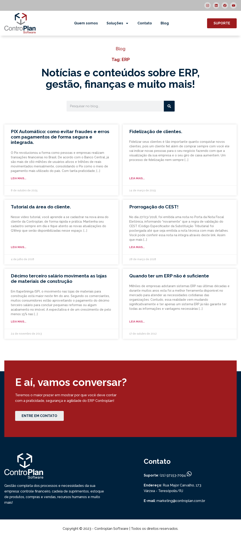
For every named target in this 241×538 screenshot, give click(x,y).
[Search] (169, 106)
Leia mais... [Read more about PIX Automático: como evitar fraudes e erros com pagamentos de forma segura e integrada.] (18, 178)
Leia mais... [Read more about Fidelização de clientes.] (137, 178)
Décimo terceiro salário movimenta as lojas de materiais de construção (59, 278)
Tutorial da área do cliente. (41, 206)
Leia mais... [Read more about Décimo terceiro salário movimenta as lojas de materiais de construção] (18, 321)
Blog (165, 23)
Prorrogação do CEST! (154, 206)
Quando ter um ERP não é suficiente (169, 275)
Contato (144, 23)
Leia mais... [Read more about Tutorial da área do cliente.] (18, 247)
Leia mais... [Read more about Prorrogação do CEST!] (137, 247)
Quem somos (86, 23)
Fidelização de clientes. (155, 131)
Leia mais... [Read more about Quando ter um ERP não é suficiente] (137, 321)
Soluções (118, 23)
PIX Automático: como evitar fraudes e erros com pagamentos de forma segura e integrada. (60, 137)
